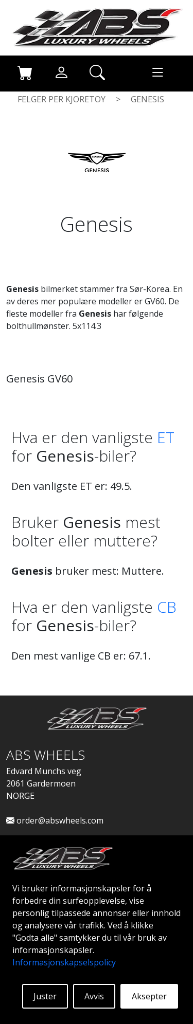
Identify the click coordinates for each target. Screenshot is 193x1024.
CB (167, 606)
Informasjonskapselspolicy (64, 962)
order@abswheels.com (54, 820)
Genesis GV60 (39, 379)
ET (165, 437)
